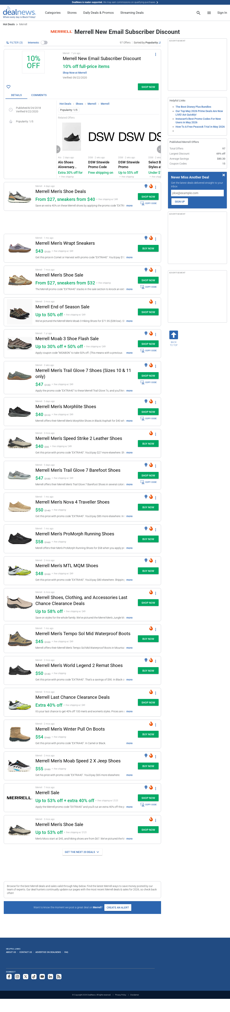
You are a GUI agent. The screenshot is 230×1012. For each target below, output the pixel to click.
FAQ (66, 952)
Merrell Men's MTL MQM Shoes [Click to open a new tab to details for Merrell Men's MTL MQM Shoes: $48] (66, 565)
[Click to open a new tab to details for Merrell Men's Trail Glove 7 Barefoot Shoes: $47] (19, 475)
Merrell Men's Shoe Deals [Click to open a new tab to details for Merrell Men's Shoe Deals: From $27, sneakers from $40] (60, 191)
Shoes (79, 103)
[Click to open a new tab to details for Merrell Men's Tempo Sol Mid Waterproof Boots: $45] (19, 638)
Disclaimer (134, 995)
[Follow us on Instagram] (17, 977)
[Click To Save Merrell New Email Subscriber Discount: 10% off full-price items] (8, 87)
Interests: (33, 42)
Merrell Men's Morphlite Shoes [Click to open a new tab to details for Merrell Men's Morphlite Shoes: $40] (65, 406)
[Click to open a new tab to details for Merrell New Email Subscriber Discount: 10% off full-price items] (33, 66)
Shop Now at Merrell (75, 72)
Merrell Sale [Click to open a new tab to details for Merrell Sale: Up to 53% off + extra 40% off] (47, 792)
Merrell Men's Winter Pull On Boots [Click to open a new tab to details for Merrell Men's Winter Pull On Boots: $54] (70, 729)
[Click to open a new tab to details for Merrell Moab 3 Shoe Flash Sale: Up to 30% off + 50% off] (19, 343)
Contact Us (25, 952)
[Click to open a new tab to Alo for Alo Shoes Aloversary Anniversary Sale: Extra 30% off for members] (72, 149)
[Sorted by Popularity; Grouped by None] (147, 42)
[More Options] (155, 54)
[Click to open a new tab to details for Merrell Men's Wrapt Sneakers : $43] (19, 248)
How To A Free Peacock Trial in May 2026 (200, 126)
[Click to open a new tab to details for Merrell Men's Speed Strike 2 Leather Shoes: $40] (19, 443)
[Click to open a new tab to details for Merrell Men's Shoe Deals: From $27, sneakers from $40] (19, 196)
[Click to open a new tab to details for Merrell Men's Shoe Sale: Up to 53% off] (19, 829)
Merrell (92, 103)
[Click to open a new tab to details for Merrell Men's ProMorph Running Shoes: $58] (19, 539)
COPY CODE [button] (148, 203)
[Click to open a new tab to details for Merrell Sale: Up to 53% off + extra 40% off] (19, 797)
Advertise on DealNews (48, 952)
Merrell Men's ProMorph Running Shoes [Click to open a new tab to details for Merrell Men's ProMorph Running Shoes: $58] (74, 533)
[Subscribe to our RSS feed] (59, 977)
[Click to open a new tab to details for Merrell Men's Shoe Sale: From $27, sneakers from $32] (19, 280)
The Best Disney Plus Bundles (193, 106)
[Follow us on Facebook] (9, 977)
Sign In (222, 12)
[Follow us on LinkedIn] (50, 977)
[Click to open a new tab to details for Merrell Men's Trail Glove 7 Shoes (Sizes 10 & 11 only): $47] (19, 377)
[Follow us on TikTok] (34, 977)
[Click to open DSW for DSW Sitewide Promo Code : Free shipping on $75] (102, 149)
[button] (44, 42)
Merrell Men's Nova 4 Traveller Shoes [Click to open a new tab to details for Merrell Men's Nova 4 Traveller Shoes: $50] (72, 502)
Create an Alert (118, 907)
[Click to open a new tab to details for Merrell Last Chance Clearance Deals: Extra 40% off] (19, 702)
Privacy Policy (120, 995)
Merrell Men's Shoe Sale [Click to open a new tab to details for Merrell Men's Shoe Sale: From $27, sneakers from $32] (59, 275)
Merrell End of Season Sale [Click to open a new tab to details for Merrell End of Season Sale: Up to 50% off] (62, 306)
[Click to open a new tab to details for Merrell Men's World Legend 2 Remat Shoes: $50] (19, 670)
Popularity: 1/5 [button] (68, 109)
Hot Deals (9, 24)
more (129, 205)
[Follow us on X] (26, 977)
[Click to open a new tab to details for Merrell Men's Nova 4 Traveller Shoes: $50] (19, 507)
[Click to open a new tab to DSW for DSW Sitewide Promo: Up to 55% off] (132, 149)
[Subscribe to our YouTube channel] (42, 977)
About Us (11, 952)
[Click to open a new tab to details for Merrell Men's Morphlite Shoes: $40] (19, 411)
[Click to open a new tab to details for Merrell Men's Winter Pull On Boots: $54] (19, 734)
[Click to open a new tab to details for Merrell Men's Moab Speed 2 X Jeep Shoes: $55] (19, 766)
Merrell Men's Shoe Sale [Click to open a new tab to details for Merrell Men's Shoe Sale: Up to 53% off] (59, 824)
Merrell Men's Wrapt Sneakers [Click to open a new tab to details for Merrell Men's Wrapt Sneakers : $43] (65, 243)
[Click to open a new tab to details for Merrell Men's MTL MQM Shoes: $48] (19, 570)
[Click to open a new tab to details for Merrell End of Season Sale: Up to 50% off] (19, 312)
